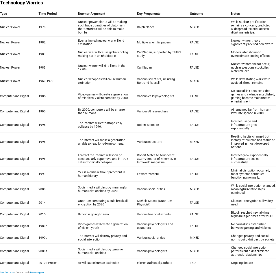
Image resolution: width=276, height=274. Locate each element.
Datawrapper (37, 272)
